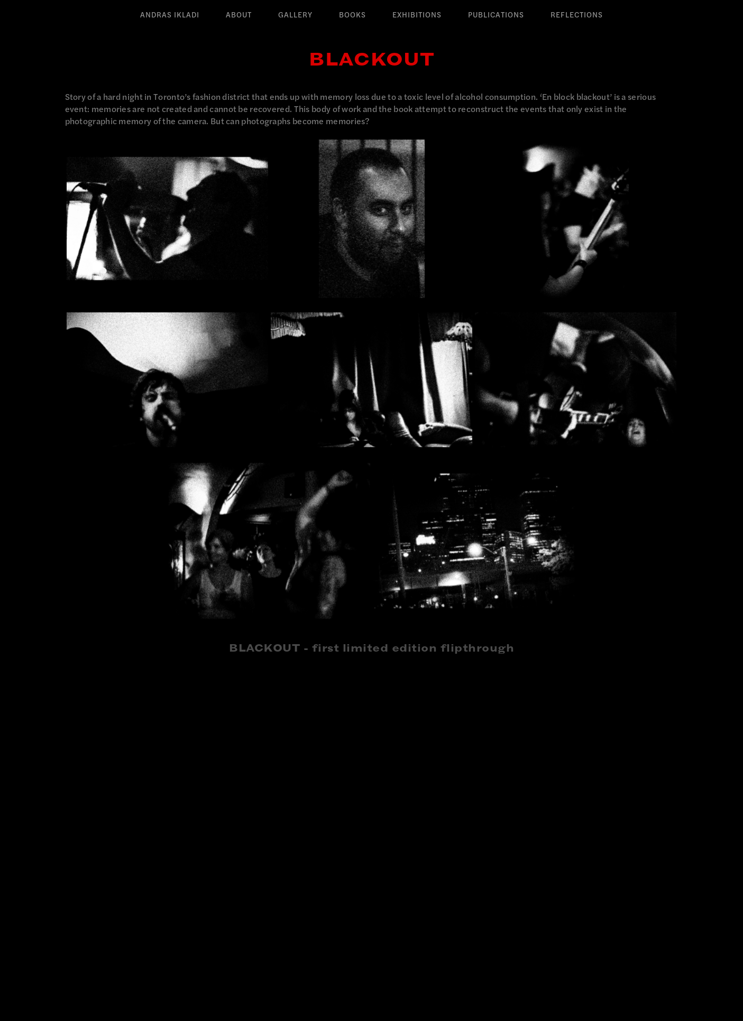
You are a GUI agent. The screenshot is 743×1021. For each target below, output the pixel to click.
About (239, 15)
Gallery (295, 15)
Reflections (577, 15)
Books (352, 15)
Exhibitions (417, 15)
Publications (496, 15)
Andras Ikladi (169, 15)
